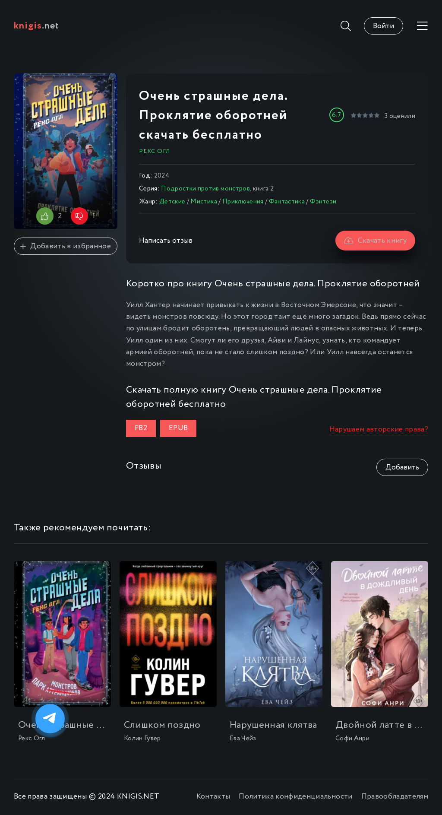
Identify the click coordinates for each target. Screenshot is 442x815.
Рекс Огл (154, 151)
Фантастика (287, 201)
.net (36, 26)
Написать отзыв (166, 240)
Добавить (402, 467)
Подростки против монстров (205, 188)
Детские (172, 201)
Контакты (213, 796)
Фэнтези (323, 201)
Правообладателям (394, 796)
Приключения (243, 201)
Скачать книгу (375, 240)
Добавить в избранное (65, 246)
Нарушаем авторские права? (379, 429)
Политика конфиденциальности (295, 796)
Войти (383, 26)
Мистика (203, 201)
